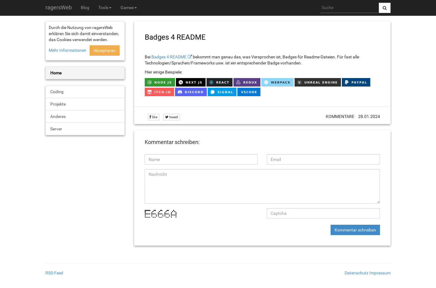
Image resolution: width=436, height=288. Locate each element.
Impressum (380, 272)
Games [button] (129, 7)
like (153, 117)
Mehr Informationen (67, 50)
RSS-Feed (54, 272)
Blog (85, 7)
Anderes (58, 116)
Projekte (58, 104)
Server (56, 128)
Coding (57, 91)
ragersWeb (58, 7)
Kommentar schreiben (355, 229)
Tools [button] (104, 7)
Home (55, 72)
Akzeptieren (105, 50)
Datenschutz (356, 272)
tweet (171, 117)
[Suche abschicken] (385, 8)
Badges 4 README (169, 56)
